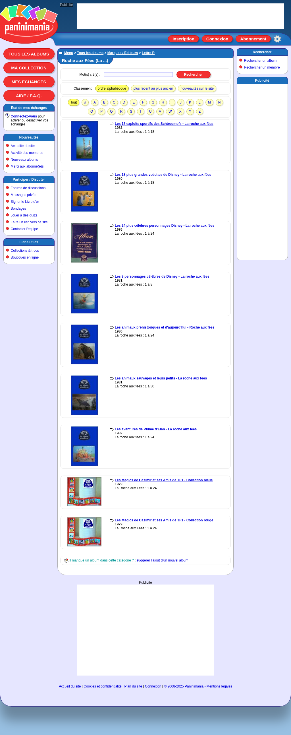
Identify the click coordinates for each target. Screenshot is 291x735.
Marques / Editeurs (122, 53)
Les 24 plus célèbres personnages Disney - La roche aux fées (164, 226)
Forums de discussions (28, 188)
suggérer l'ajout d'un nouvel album (162, 560)
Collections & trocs (25, 251)
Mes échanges (29, 81)
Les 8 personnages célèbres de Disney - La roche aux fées (162, 276)
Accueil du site (70, 686)
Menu (68, 53)
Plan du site (133, 686)
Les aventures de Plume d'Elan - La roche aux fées (156, 429)
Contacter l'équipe (24, 229)
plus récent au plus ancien (153, 88)
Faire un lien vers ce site (29, 222)
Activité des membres (27, 153)
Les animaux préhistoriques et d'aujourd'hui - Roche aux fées (164, 327)
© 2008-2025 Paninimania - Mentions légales (198, 686)
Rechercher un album (260, 61)
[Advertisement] (145, 630)
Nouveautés (28, 137)
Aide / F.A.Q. (29, 95)
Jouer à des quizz (24, 215)
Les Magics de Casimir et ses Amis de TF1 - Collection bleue (164, 480)
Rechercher (262, 52)
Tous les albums (29, 53)
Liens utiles (28, 242)
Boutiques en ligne (25, 257)
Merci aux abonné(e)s (27, 166)
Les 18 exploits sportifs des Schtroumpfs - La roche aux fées (164, 124)
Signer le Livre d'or (25, 202)
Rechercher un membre (262, 67)
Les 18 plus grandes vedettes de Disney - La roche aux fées (163, 175)
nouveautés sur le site (197, 88)
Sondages (18, 208)
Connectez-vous (24, 116)
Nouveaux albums (24, 160)
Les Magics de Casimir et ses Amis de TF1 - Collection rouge (164, 520)
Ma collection (28, 67)
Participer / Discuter (29, 179)
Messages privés (23, 195)
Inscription (183, 38)
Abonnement (253, 38)
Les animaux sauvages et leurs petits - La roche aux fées (161, 378)
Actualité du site (23, 146)
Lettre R (148, 53)
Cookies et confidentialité (102, 686)
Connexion (217, 38)
